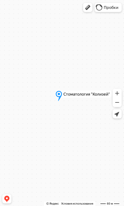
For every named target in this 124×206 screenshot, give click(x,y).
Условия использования (77, 203)
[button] (87, 7)
